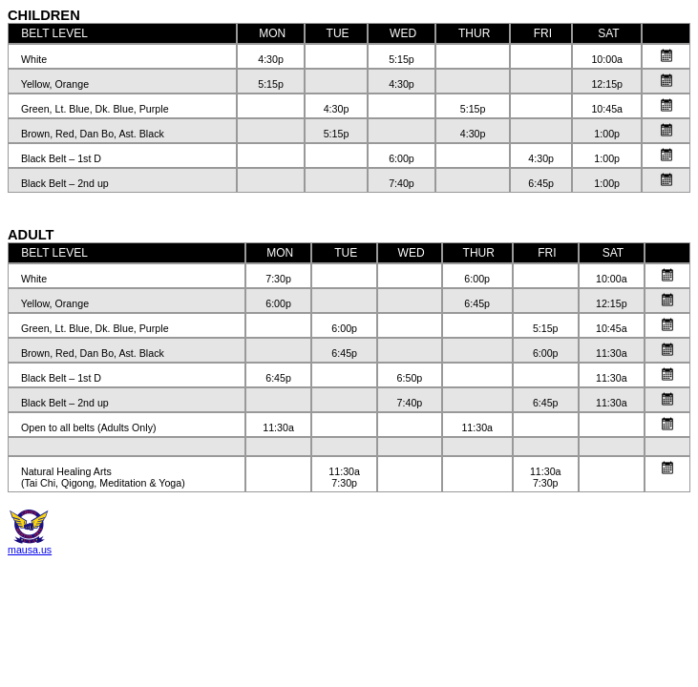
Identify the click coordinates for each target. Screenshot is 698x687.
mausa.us (30, 549)
